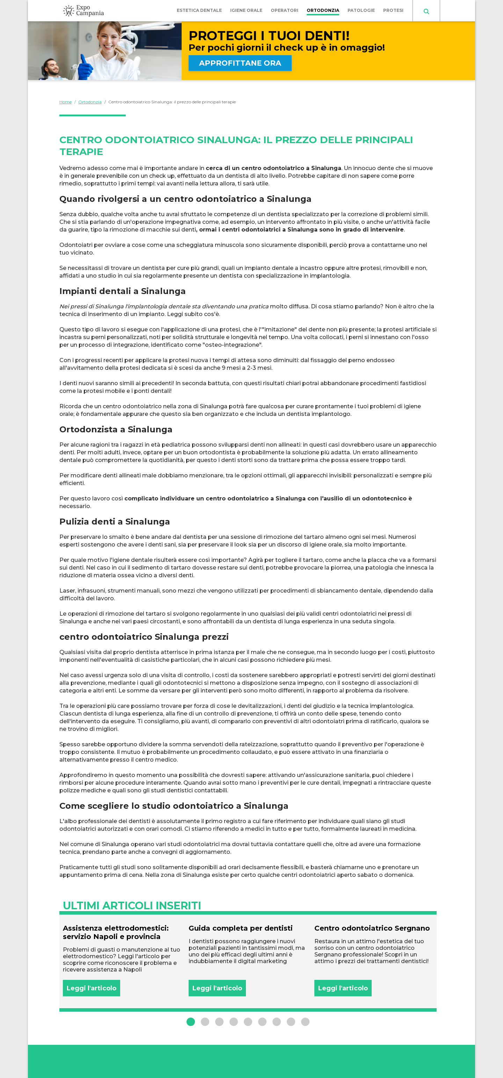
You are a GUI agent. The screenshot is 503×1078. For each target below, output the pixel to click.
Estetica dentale (199, 10)
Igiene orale (246, 10)
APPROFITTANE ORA (240, 63)
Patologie (361, 10)
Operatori (284, 10)
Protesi (393, 10)
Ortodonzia (323, 10)
